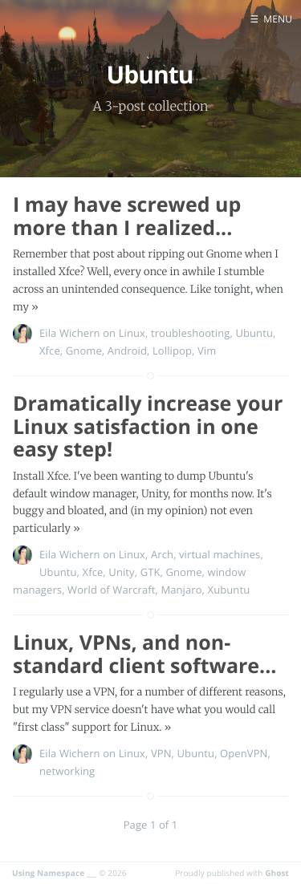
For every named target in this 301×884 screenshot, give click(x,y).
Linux (132, 333)
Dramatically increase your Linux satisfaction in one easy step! (148, 427)
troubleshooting (190, 333)
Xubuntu (229, 589)
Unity (121, 572)
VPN (161, 753)
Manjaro (181, 589)
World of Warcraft (111, 589)
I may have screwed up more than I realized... (127, 216)
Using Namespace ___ (54, 872)
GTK (150, 572)
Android (127, 350)
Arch (162, 554)
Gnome (84, 350)
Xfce (49, 350)
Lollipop (172, 350)
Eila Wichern (69, 333)
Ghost (277, 872)
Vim (206, 350)
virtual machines (219, 554)
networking (67, 771)
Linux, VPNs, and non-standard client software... (145, 654)
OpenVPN (243, 753)
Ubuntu (254, 333)
